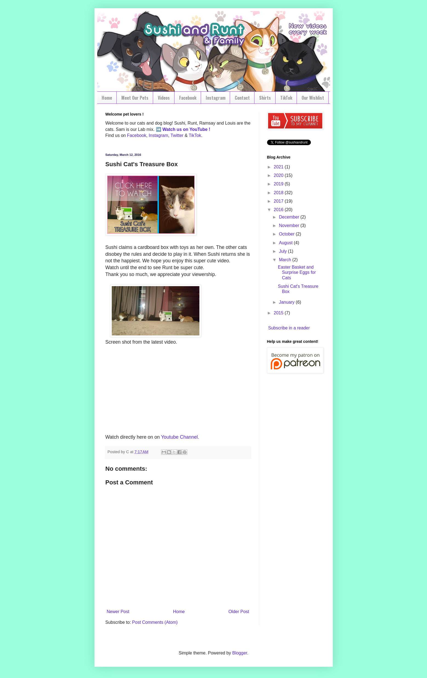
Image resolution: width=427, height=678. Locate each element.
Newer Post (118, 611)
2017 (279, 201)
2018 (279, 192)
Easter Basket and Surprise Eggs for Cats (297, 272)
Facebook (187, 97)
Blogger (239, 653)
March (285, 259)
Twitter (177, 135)
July (283, 251)
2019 (279, 184)
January (287, 302)
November (289, 225)
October (287, 234)
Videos (164, 97)
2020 (279, 175)
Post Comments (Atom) (154, 622)
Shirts (265, 97)
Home (107, 97)
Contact (242, 97)
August (286, 242)
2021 (279, 167)
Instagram (215, 97)
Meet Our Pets (134, 97)
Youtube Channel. (180, 437)
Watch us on (175, 129)
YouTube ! (199, 129)
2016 (279, 209)
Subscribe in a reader (289, 328)
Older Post (238, 611)
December (289, 217)
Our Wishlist (313, 97)
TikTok (286, 97)
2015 (279, 313)
